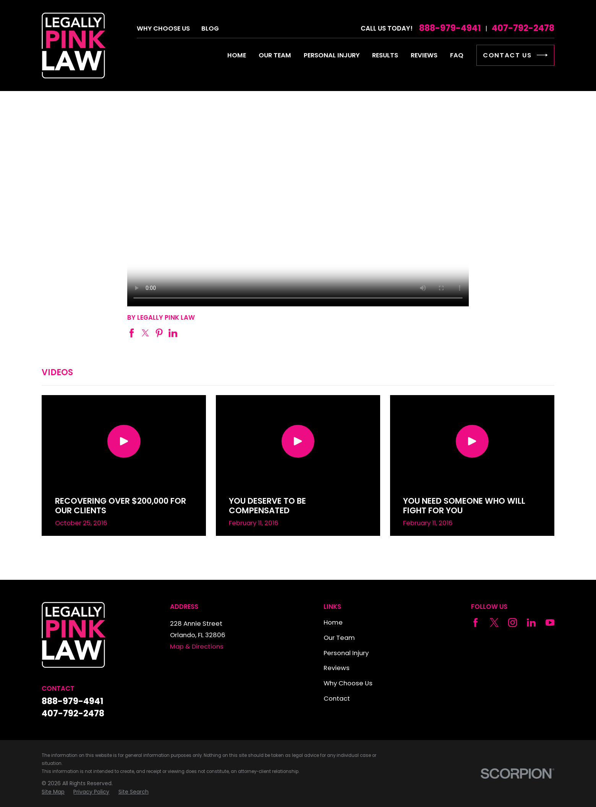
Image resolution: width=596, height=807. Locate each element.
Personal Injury (346, 653)
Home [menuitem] (236, 55)
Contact (337, 698)
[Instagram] (512, 622)
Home (333, 622)
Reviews (337, 668)
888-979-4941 (450, 28)
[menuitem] (53, 792)
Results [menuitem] (385, 55)
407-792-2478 (523, 28)
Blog (210, 28)
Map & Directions (196, 646)
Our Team (339, 637)
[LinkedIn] (531, 622)
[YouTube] (550, 622)
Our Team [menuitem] (275, 55)
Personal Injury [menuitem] (332, 55)
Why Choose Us (163, 28)
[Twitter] (494, 622)
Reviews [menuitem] (424, 55)
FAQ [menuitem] (456, 55)
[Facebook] (475, 622)
